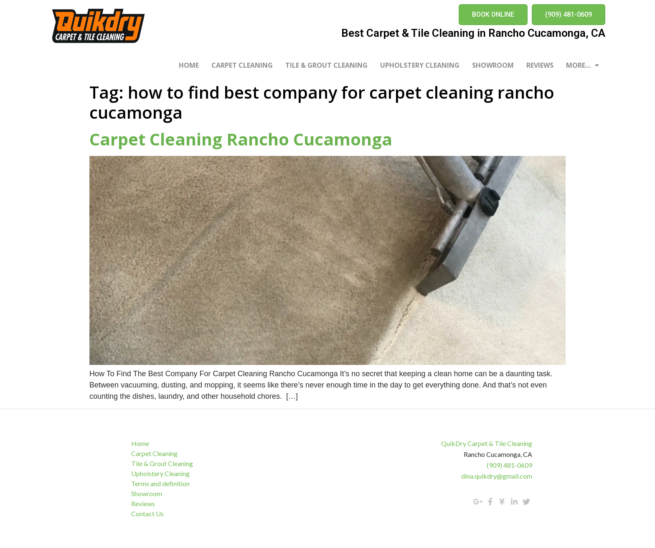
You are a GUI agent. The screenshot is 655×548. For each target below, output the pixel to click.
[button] (493, 14)
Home (189, 65)
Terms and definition (160, 483)
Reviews (539, 65)
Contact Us (147, 513)
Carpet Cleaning (242, 65)
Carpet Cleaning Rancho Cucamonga (240, 138)
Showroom (493, 65)
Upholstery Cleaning (420, 65)
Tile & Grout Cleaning (326, 65)
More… (582, 65)
